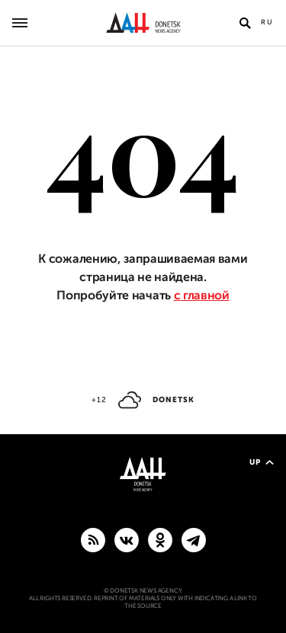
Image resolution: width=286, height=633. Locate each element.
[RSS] (93, 539)
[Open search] (245, 23)
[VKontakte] (126, 539)
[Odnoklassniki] (160, 539)
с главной (202, 295)
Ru (267, 22)
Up (261, 462)
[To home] (143, 23)
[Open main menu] (20, 23)
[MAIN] (194, 539)
